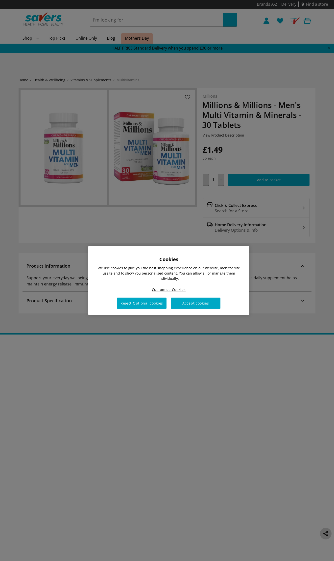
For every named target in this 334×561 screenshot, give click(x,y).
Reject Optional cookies (141, 303)
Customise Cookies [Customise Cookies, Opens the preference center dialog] (169, 289)
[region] (168, 280)
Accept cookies (195, 303)
